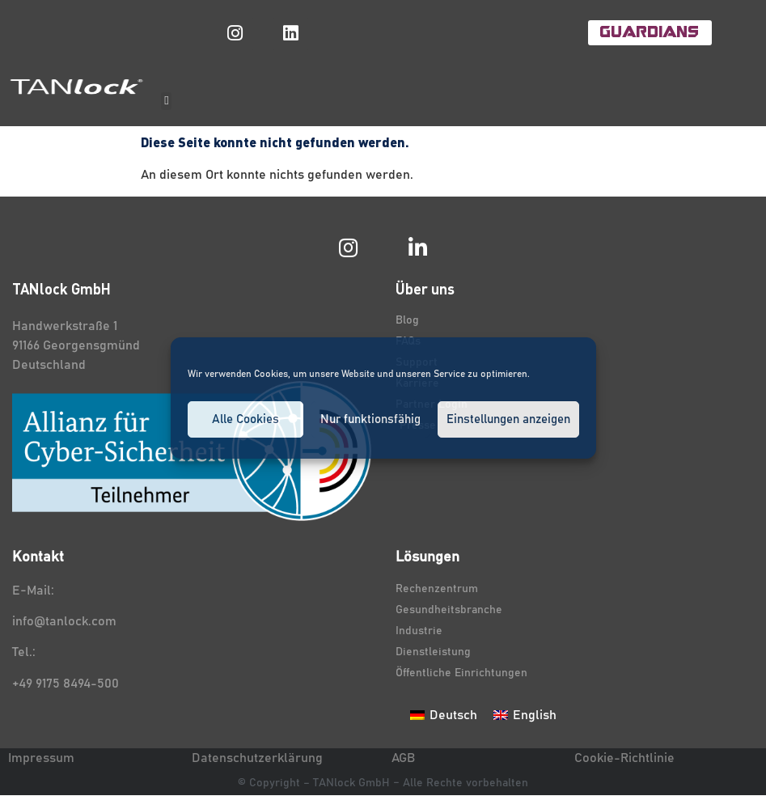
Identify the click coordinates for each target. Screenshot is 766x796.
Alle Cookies (245, 419)
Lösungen (427, 558)
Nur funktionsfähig (370, 419)
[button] (166, 101)
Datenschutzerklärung (257, 758)
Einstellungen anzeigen (508, 419)
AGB (403, 758)
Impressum (41, 758)
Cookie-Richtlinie (624, 758)
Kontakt (38, 558)
